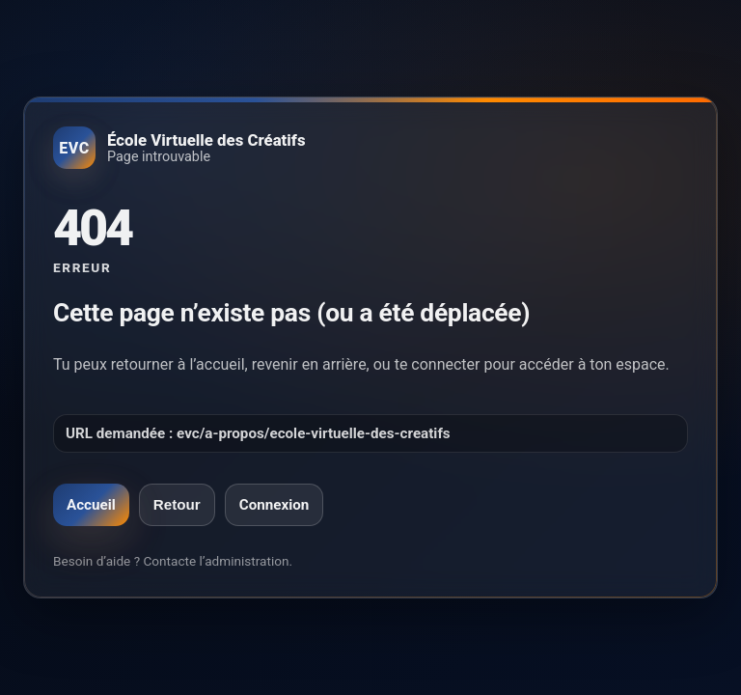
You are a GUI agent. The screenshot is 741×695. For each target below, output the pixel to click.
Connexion (274, 505)
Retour (177, 504)
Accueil (91, 505)
